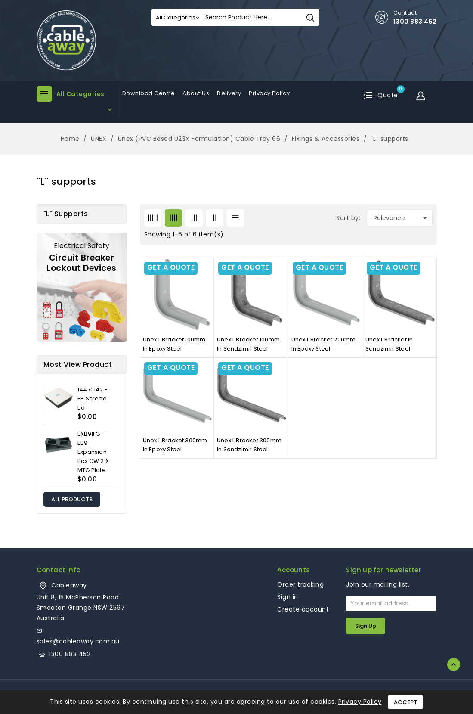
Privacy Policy (360, 701)
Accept (405, 702)
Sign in (287, 597)
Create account (303, 609)
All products (72, 499)
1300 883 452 (415, 21)
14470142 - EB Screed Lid (92, 398)
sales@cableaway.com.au (78, 641)
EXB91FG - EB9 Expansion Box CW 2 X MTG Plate (93, 452)
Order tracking (300, 584)
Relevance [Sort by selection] (402, 218)
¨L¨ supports (65, 214)
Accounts (293, 569)
